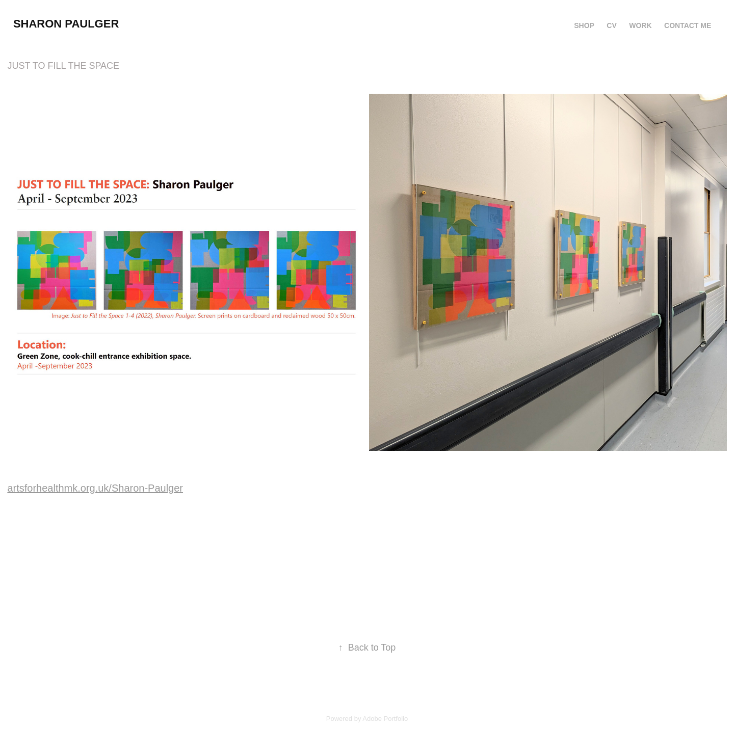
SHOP (584, 25)
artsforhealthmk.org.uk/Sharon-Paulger (95, 488)
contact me (687, 25)
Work (640, 25)
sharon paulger (66, 23)
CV (611, 25)
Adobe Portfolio (385, 718)
